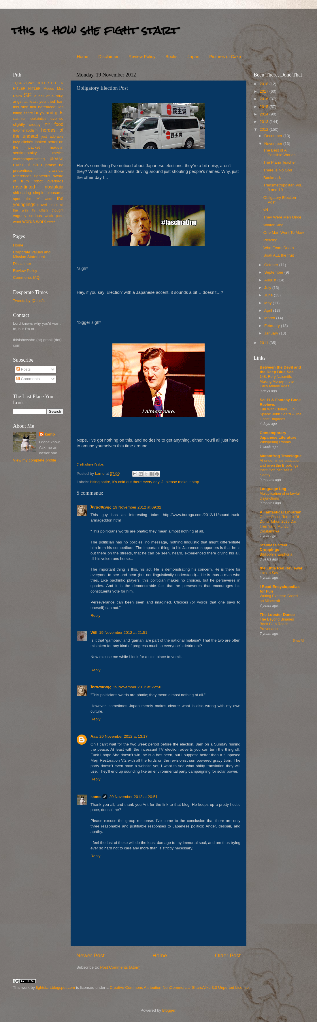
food (58, 124)
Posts (23, 369)
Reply (95, 615)
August (271, 280)
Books (171, 56)
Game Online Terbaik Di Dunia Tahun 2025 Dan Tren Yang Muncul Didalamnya (279, 524)
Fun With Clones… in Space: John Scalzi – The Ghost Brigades (280, 414)
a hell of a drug (48, 96)
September (274, 272)
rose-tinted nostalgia (38, 186)
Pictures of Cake (225, 56)
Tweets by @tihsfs (29, 300)
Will (93, 632)
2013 (264, 121)
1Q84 (17, 83)
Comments (28, 379)
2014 (264, 114)
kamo (100, 473)
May (268, 303)
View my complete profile (34, 460)
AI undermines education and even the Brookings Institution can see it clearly (280, 467)
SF (28, 95)
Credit (80, 464)
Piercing (270, 240)
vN (265, 210)
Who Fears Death (278, 248)
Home (82, 56)
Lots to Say (269, 573)
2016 (264, 99)
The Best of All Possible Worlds (279, 152)
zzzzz (51, 222)
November (273, 143)
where (89, 464)
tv (33, 210)
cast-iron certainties (29, 119)
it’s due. (99, 464)
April (268, 310)
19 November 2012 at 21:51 (123, 632)
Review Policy (142, 56)
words (28, 221)
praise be (54, 165)
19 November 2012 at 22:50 (137, 687)
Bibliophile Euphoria (276, 554)
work (41, 221)
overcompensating (29, 159)
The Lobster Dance (277, 614)
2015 (264, 106)
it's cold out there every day (135, 482)
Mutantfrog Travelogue (281, 456)
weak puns (54, 216)
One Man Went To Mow (283, 232)
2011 (264, 343)
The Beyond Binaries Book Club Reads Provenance (277, 624)
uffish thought (51, 210)
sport (17, 199)
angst (17, 101)
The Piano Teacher (279, 162)
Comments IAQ (26, 277)
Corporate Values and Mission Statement (31, 254)
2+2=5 (28, 83)
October (271, 265)
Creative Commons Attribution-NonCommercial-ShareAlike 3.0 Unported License (179, 987)
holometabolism (25, 130)
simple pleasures (48, 192)
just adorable (52, 136)
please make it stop (182, 482)
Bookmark (272, 177)
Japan (193, 56)
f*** (47, 124)
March (270, 318)
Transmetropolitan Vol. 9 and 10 (282, 187)
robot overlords (48, 181)
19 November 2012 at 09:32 (137, 507)
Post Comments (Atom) (120, 967)
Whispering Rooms (275, 442)
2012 (264, 129)
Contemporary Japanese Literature (278, 435)
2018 (264, 84)
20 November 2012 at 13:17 (123, 736)
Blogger (169, 1010)
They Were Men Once (282, 217)
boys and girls (48, 112)
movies (57, 153)
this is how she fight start (95, 30)
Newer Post (90, 955)
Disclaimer (108, 56)
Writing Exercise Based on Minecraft (279, 598)
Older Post (228, 955)
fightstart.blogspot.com (55, 987)
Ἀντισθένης (100, 507)
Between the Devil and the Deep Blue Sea (280, 369)
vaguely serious (27, 216)
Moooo (49, 89)
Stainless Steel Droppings (273, 547)
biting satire (100, 482)
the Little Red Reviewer (281, 568)
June (269, 295)
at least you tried (39, 101)
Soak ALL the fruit (278, 255)
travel (42, 205)
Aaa (94, 736)
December (273, 136)
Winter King (273, 225)
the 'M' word (39, 199)
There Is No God (277, 170)
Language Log (273, 489)
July (268, 287)
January (271, 333)
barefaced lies (50, 107)
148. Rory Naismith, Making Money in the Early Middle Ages (277, 381)
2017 (264, 91)
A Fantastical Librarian (280, 512)
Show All (298, 640)
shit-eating (22, 192)
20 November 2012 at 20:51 (133, 797)
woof (17, 222)
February (272, 326)
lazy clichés (23, 142)
